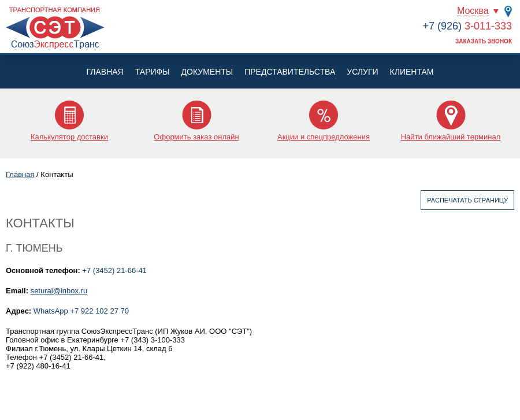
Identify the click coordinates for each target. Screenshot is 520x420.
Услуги (362, 71)
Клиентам (412, 71)
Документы (207, 71)
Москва (473, 11)
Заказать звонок (483, 41)
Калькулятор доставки (69, 136)
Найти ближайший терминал (451, 136)
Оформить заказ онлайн (196, 136)
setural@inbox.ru (59, 290)
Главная (104, 71)
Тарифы (152, 71)
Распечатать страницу (467, 200)
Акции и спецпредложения (323, 136)
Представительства (289, 71)
